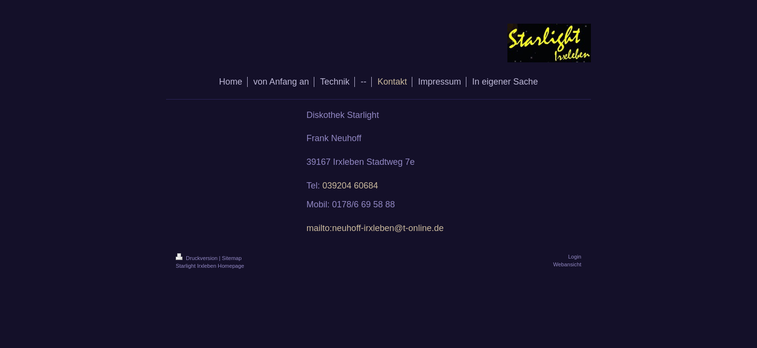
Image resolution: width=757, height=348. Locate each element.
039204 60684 (350, 185)
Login (574, 257)
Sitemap (232, 258)
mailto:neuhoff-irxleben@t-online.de (375, 228)
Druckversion (197, 258)
